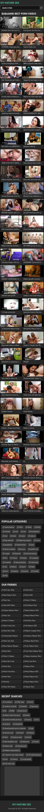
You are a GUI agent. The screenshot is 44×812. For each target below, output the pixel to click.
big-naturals (9, 540)
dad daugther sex (11, 742)
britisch (21, 733)
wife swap (20, 702)
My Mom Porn (30, 620)
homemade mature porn (10, 636)
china (38, 540)
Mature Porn (29, 687)
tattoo (14, 567)
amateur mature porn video (33, 636)
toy (6, 567)
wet (6, 536)
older (14, 536)
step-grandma (21, 562)
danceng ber (21, 746)
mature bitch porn (32, 641)
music (31, 702)
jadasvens (25, 742)
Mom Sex (6, 600)
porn (6, 571)
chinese (7, 531)
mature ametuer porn (33, 656)
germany (35, 706)
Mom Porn (7, 651)
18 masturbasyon (34, 755)
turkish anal (9, 733)
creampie (35, 558)
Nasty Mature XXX (32, 610)
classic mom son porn (12, 715)
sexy (32, 545)
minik (29, 737)
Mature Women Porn (10, 610)
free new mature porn (33, 651)
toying (29, 720)
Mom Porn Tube (9, 631)
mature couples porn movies (33, 631)
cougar (7, 553)
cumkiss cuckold (10, 706)
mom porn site (8, 661)
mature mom (17, 737)
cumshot (8, 562)
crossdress (8, 702)
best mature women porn (10, 646)
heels (32, 567)
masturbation (9, 527)
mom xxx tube (8, 590)
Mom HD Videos (9, 687)
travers (15, 759)
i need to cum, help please (14, 755)
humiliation (35, 531)
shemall (24, 706)
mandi (36, 742)
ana (37, 720)
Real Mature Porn (9, 595)
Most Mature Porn (31, 682)
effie (12, 711)
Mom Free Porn (9, 671)
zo (5, 711)
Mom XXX (29, 595)
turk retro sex (9, 764)
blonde (25, 571)
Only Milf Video (9, 605)
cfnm (21, 527)
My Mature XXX (31, 626)
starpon (7, 724)
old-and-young (31, 553)
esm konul (23, 711)
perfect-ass (34, 549)
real (6, 575)
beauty (15, 571)
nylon (23, 536)
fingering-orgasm (24, 540)
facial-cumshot (10, 549)
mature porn (29, 666)
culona (14, 558)
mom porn (7, 666)
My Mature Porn (31, 605)
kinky (38, 527)
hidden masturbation (12, 750)
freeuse (31, 733)
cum (16, 531)
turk (6, 759)
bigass (24, 558)
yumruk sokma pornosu (13, 720)
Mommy (6, 682)
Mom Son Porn (30, 661)
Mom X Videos (8, 620)
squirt (23, 567)
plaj (32, 728)
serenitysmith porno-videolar (15, 728)
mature (32, 536)
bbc (6, 558)
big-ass (22, 549)
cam (24, 531)
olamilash (18, 724)
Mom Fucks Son (9, 626)
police (27, 715)
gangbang (8, 545)
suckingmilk (27, 759)
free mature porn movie (31, 646)
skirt (6, 737)
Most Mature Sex (31, 676)
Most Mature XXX (31, 671)
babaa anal (8, 746)
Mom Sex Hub (8, 641)
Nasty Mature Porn (32, 615)
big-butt (18, 553)
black (29, 527)
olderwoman (21, 545)
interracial (34, 562)
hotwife (35, 571)
